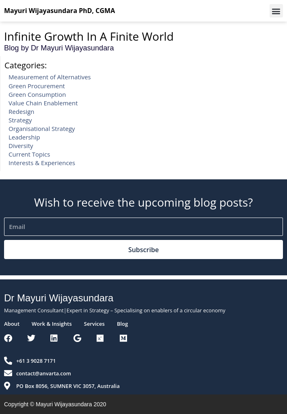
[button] (276, 10)
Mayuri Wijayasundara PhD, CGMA (59, 10)
